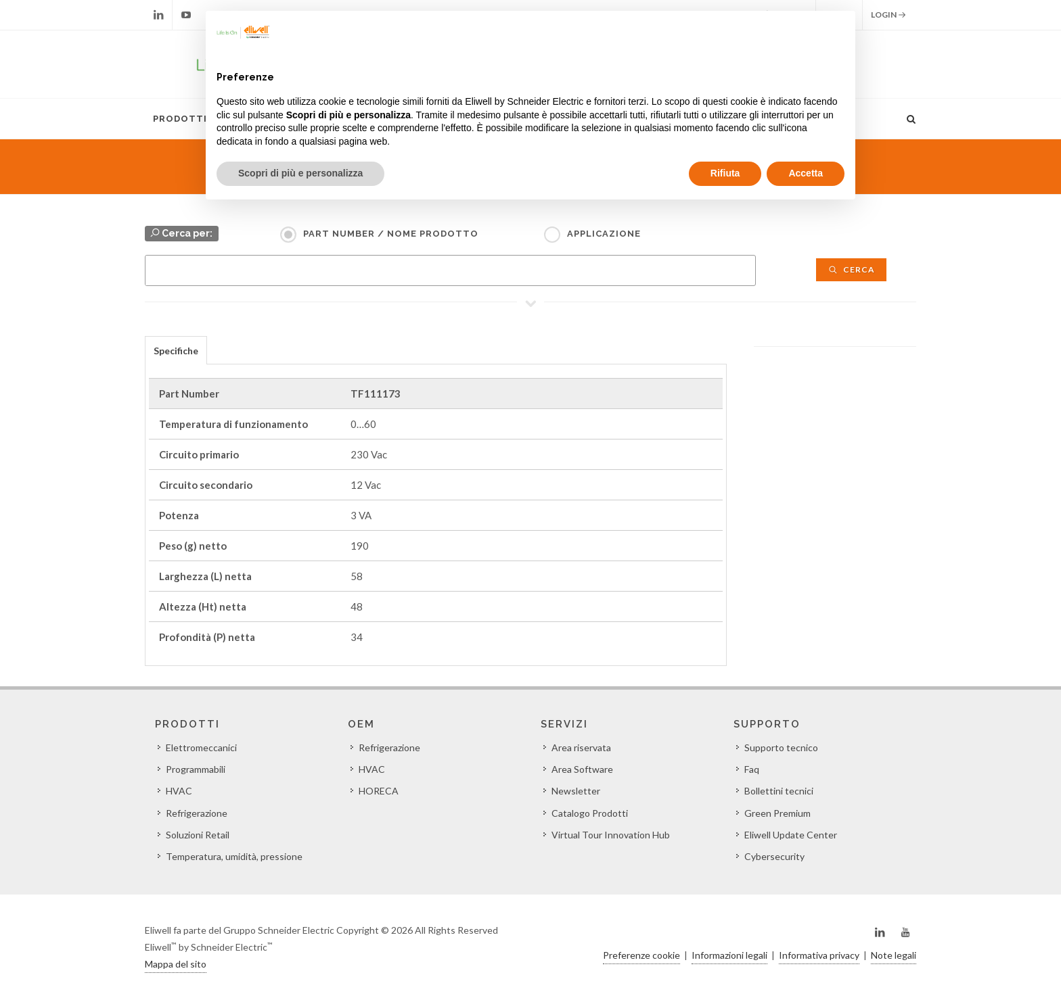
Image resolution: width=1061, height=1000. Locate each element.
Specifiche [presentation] (176, 350)
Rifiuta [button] (725, 173)
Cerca (851, 269)
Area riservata (581, 747)
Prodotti (180, 119)
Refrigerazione (196, 813)
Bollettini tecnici (778, 790)
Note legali (893, 955)
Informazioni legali (729, 955)
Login (888, 15)
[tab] (176, 350)
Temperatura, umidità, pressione (234, 856)
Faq (751, 769)
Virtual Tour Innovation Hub (610, 834)
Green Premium (777, 813)
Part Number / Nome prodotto (390, 234)
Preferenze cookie (641, 955)
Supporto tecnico (781, 747)
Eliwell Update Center (790, 834)
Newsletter (575, 790)
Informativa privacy (819, 955)
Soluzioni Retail (197, 834)
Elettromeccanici (201, 747)
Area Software (582, 769)
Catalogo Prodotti (589, 813)
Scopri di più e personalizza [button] (300, 173)
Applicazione (604, 234)
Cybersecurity (774, 856)
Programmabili (195, 769)
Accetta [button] (805, 173)
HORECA (379, 790)
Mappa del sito (175, 964)
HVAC (179, 790)
